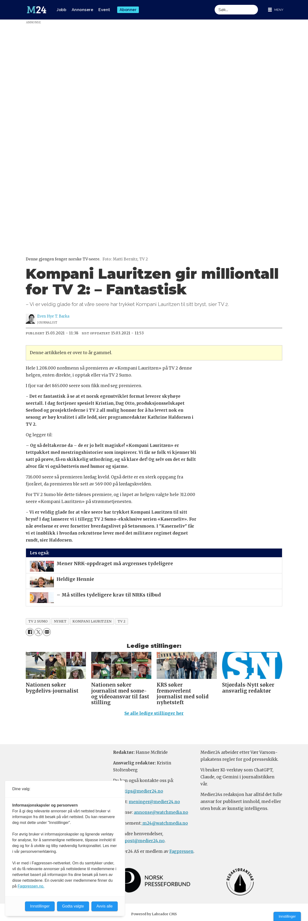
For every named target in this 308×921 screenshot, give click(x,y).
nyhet (60, 621)
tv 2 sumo (38, 621)
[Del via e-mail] (47, 632)
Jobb (61, 9)
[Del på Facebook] (30, 632)
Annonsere (82, 9)
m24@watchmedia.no (164, 823)
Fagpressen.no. (31, 886)
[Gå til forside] (36, 9)
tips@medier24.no (143, 791)
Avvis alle (104, 906)
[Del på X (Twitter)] (38, 632)
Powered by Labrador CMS (154, 914)
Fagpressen (181, 851)
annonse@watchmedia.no (161, 812)
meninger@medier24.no (154, 801)
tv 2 (122, 621)
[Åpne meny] (276, 10)
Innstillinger (287, 916)
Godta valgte (73, 906)
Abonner (128, 9)
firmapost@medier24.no (139, 840)
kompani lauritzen (91, 621)
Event (104, 9)
